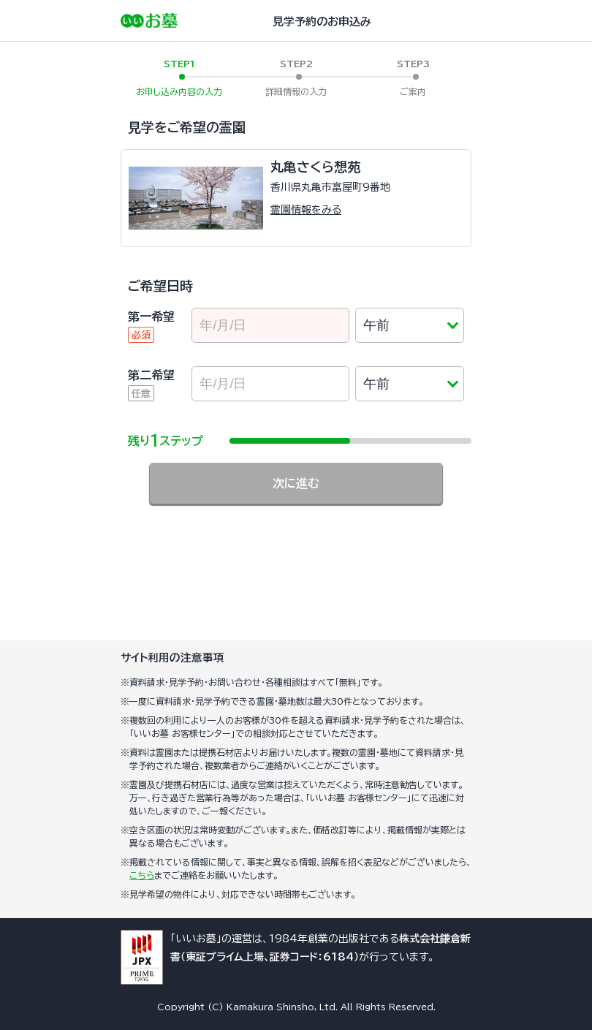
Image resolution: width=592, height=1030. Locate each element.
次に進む (296, 483)
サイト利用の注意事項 (172, 657)
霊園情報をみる (305, 210)
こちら (141, 875)
